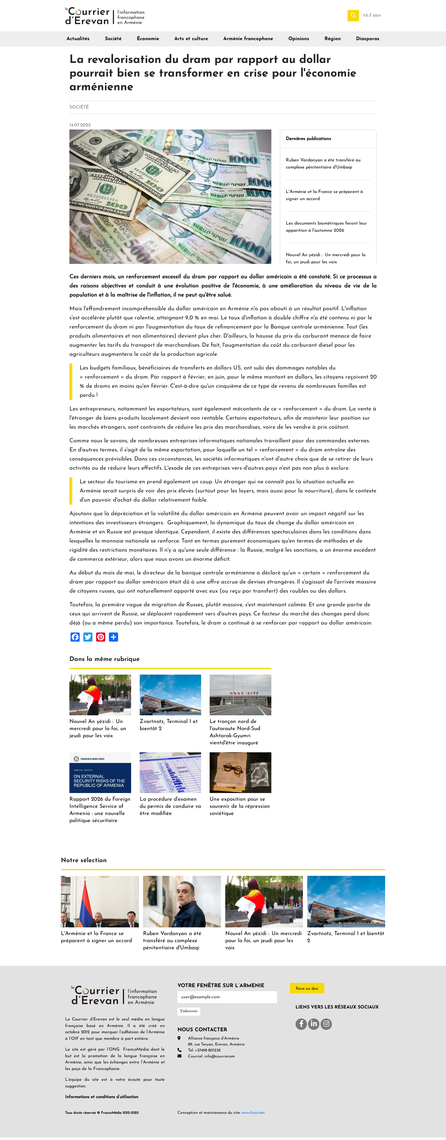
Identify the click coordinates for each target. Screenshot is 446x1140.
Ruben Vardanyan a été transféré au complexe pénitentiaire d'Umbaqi (172, 943)
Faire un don (307, 991)
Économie (148, 41)
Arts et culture (191, 41)
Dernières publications (308, 141)
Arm (376, 17)
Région (333, 41)
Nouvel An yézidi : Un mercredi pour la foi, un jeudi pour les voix (97, 731)
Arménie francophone (248, 41)
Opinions (298, 41)
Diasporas (367, 41)
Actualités (78, 41)
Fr (366, 17)
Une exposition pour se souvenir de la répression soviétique (240, 809)
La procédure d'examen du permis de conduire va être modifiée (170, 809)
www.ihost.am (253, 1115)
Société (113, 41)
